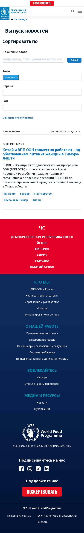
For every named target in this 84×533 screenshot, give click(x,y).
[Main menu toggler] (79, 11)
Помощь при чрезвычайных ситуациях (42, 346)
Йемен (42, 243)
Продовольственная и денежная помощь (42, 358)
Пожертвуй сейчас (19, 515)
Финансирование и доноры (42, 314)
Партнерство (43, 193)
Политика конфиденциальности (56, 515)
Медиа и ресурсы (42, 395)
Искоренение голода (42, 339)
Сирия (42, 255)
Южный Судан (42, 267)
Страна (8, 86)
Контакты (42, 522)
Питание (10, 193)
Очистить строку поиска (18, 117)
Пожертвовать (42, 3)
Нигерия (42, 249)
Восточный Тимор (16, 200)
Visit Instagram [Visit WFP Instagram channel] (29, 468)
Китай (36, 200)
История (42, 308)
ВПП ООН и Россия (42, 289)
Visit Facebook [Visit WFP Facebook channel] (21, 468)
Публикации (42, 409)
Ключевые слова (15, 52)
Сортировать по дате (63, 131)
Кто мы (42, 282)
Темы (7, 71)
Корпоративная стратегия (42, 295)
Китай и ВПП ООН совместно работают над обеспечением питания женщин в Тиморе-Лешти (41, 154)
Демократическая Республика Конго (42, 237)
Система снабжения (42, 352)
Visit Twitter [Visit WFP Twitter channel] (38, 468)
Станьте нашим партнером (42, 384)
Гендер (25, 193)
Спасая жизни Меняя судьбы (18, 11)
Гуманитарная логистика (42, 333)
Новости (42, 402)
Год (5, 101)
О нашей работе (42, 326)
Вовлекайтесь (42, 370)
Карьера (42, 377)
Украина (42, 261)
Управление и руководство (42, 302)
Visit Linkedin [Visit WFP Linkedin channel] (46, 468)
